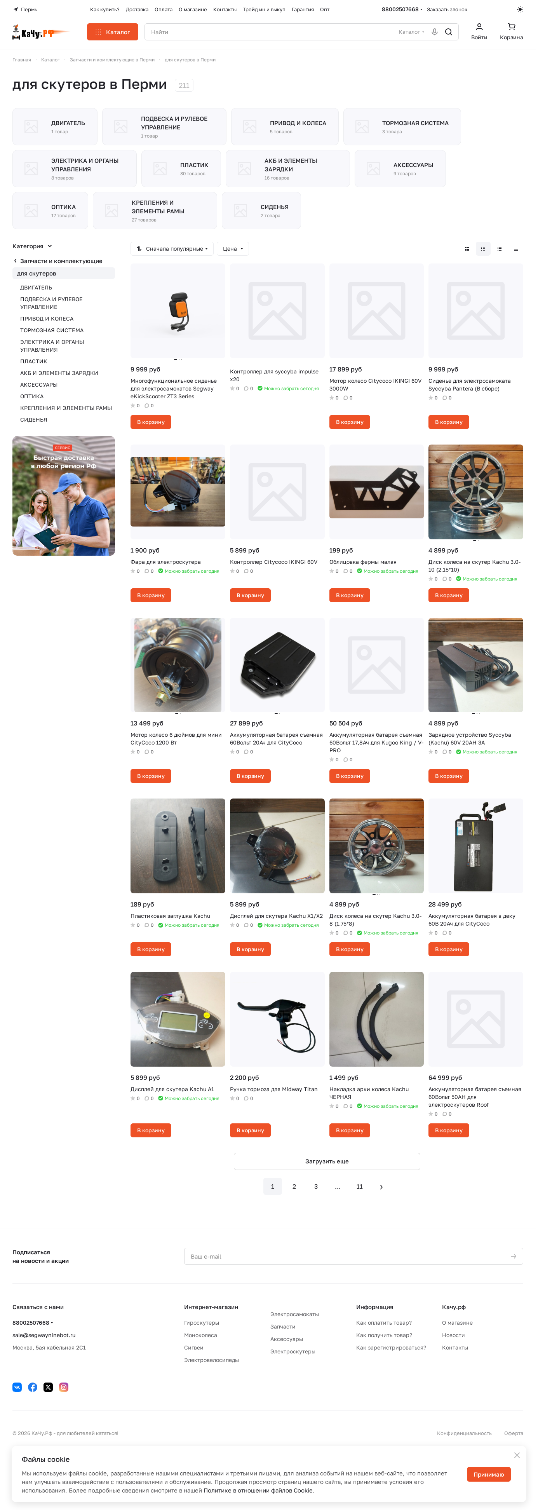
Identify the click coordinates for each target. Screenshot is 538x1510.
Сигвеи (194, 1347)
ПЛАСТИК (33, 361)
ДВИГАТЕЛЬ (36, 287)
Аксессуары (286, 1339)
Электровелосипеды (211, 1360)
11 (360, 1186)
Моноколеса (200, 1335)
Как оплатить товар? (384, 1322)
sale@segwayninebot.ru (43, 1335)
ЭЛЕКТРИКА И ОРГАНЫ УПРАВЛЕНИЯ (52, 345)
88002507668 (400, 9)
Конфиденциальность (464, 1433)
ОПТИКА (32, 396)
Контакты (455, 1347)
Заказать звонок (447, 9)
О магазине (457, 1322)
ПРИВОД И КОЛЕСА (46, 318)
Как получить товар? (384, 1335)
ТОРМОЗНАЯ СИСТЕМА (52, 330)
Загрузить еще (327, 1161)
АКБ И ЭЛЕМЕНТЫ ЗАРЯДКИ (59, 373)
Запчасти (283, 1326)
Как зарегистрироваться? (391, 1347)
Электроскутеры (292, 1351)
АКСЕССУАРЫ (38, 384)
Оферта (513, 1433)
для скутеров (36, 273)
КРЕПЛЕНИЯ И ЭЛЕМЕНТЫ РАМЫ (66, 408)
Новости (453, 1335)
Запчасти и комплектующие (61, 260)
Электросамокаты (294, 1314)
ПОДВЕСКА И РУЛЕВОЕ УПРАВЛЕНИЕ (51, 303)
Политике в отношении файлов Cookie (258, 1490)
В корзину (151, 421)
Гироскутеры (201, 1322)
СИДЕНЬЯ (33, 419)
